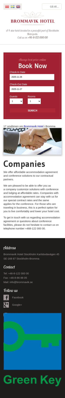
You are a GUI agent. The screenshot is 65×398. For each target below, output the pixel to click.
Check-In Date (17, 72)
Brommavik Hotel (34, 126)
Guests (13, 96)
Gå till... (54, 6)
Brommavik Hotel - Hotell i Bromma (32, 18)
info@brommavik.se (21, 282)
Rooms (31, 96)
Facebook (18, 297)
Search (32, 110)
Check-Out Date (18, 84)
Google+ (17, 304)
